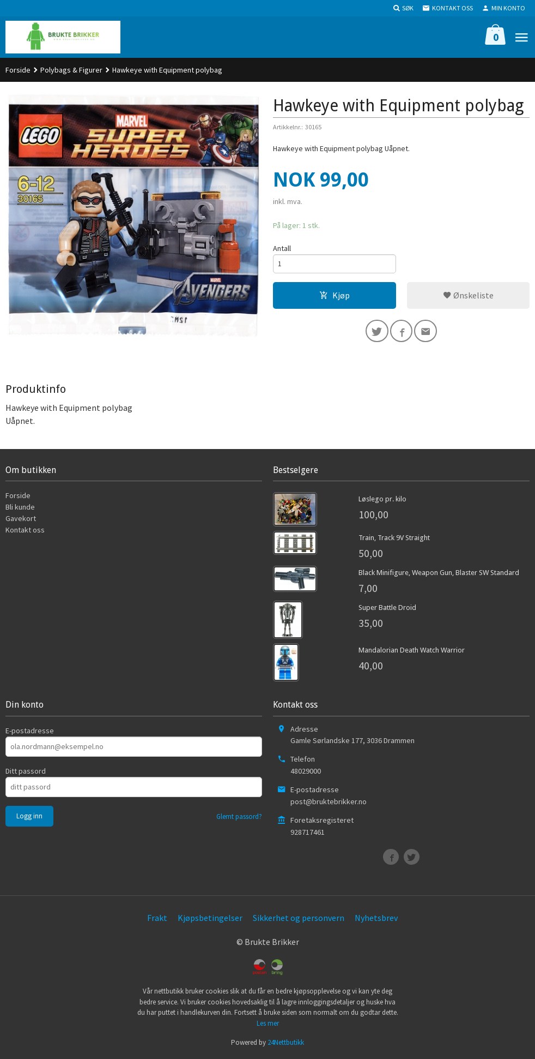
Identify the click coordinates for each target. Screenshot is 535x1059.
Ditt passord (25, 771)
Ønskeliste (468, 296)
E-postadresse (29, 730)
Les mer (268, 1023)
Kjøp (334, 296)
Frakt (157, 917)
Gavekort (20, 518)
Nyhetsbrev (376, 917)
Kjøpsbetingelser (210, 917)
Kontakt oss (25, 530)
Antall (282, 248)
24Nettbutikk (286, 1042)
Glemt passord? (239, 816)
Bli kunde (20, 507)
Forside (18, 70)
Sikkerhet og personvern (298, 917)
